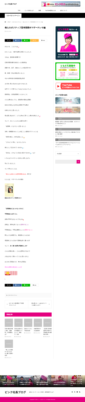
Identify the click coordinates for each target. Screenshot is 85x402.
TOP (19, 10)
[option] (8, 381)
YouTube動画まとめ (50, 10)
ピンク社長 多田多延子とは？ (46, 392)
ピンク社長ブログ (11, 4)
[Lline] (26, 40)
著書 (40, 10)
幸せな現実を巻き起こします (13, 267)
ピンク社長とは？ (29, 10)
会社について (63, 10)
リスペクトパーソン (13, 15)
